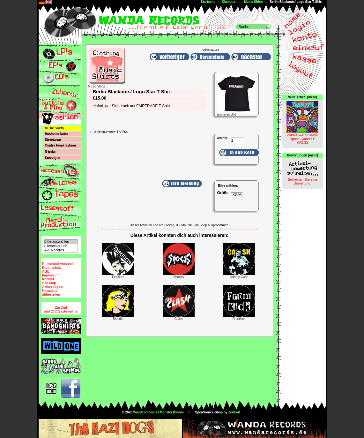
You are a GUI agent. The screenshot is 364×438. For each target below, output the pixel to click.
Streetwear (53, 139)
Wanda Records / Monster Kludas (158, 412)
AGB (45, 271)
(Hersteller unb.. (61, 246)
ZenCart (234, 412)
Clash (179, 319)
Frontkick (239, 319)
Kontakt (48, 279)
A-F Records (61, 250)
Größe (223, 193)
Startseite (208, 2)
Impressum (50, 275)
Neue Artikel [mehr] (302, 97)
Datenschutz (52, 267)
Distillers (118, 277)
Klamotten (229, 2)
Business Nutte (56, 134)
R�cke (50, 152)
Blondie (118, 319)
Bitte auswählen (61, 241)
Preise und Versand (57, 264)
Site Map (49, 283)
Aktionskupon (52, 287)
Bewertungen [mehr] (302, 155)
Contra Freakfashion (60, 145)
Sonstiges (52, 158)
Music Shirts (253, 2)
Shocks (178, 277)
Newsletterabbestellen (51, 292)
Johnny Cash (239, 277)
